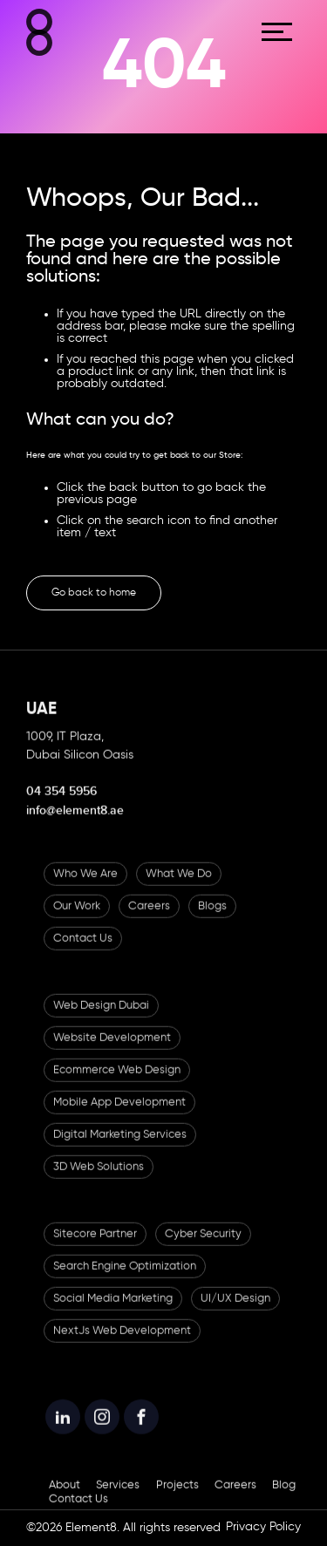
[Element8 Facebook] (141, 1428)
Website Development (112, 1049)
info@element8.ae (75, 821)
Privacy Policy (263, 1527)
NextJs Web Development (122, 1342)
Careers (149, 917)
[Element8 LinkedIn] (62, 1428)
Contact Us (82, 950)
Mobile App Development (119, 1114)
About (64, 1496)
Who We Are (85, 885)
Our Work (76, 917)
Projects (177, 1496)
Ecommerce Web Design (117, 1081)
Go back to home (93, 593)
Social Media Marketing (113, 1310)
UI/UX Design (235, 1310)
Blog (284, 1496)
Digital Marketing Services (120, 1146)
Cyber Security (203, 1245)
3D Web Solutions (98, 1178)
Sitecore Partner (95, 1245)
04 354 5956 (61, 802)
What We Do (179, 885)
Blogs (212, 917)
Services (118, 1496)
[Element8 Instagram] (102, 1428)
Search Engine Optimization (124, 1278)
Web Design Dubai (101, 1017)
